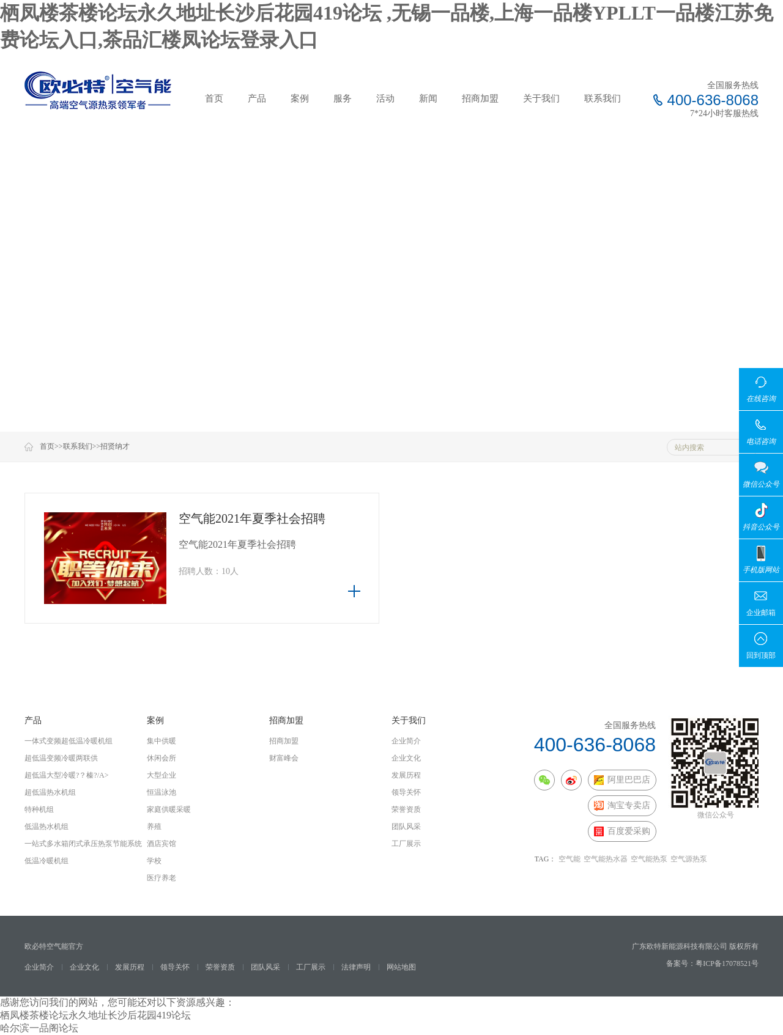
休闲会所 (161, 758)
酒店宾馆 (161, 843)
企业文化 (406, 758)
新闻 (428, 98)
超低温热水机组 (50, 792)
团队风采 (406, 826)
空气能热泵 (649, 859)
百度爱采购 (622, 831)
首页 (214, 98)
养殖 (154, 826)
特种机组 (39, 809)
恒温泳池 (161, 792)
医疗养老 (161, 878)
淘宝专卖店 (622, 806)
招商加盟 (480, 98)
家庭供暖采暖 (169, 809)
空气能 (569, 859)
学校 (154, 860)
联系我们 (602, 98)
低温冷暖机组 (46, 860)
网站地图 (401, 967)
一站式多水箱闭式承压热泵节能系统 (83, 843)
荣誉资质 (406, 809)
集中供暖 (161, 741)
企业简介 (406, 741)
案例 (300, 98)
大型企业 (161, 775)
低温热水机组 (46, 826)
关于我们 (541, 98)
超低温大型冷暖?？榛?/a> (66, 775)
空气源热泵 (688, 859)
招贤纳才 (115, 446)
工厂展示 (406, 843)
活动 (385, 98)
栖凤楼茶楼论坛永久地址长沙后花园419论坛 (95, 1015)
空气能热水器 (606, 859)
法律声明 (356, 967)
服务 (342, 98)
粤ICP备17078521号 (727, 963)
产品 (257, 98)
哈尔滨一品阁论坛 (39, 1028)
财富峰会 (284, 758)
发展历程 (406, 775)
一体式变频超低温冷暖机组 (68, 741)
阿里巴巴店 (622, 780)
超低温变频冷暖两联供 (61, 758)
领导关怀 (406, 792)
